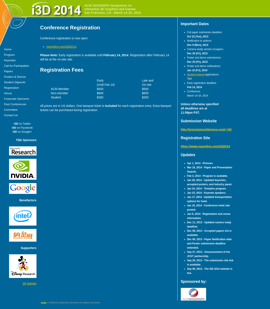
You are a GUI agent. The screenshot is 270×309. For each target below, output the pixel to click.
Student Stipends (14, 82)
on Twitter (22, 123)
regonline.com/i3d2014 (61, 46)
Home (7, 49)
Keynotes (10, 60)
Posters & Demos (15, 76)
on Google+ (22, 131)
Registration (11, 87)
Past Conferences (15, 104)
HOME (43, 303)
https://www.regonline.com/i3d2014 (205, 146)
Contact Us (11, 115)
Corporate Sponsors (16, 98)
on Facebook (22, 127)
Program (9, 54)
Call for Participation (16, 65)
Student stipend (196, 74)
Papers (8, 71)
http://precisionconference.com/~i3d (206, 129)
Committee (11, 109)
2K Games (29, 283)
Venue (8, 93)
